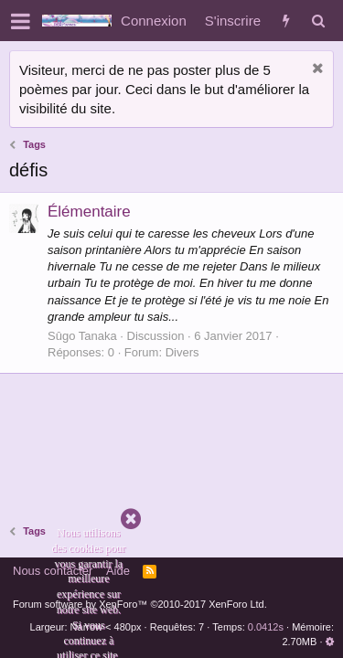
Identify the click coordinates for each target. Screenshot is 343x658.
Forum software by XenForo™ (140, 604)
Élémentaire (89, 211)
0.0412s (266, 626)
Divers (182, 352)
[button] (21, 21)
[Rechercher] (318, 20)
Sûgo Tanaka (82, 336)
